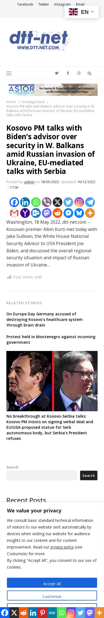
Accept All (52, 583)
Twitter (43, 4)
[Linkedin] (25, 202)
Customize (52, 596)
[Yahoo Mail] (25, 213)
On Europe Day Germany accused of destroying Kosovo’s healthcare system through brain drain (44, 319)
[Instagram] (79, 202)
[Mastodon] (47, 213)
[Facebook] (14, 202)
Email (80, 4)
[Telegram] (90, 202)
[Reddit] (57, 213)
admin (29, 181)
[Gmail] (14, 213)
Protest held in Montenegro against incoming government (50, 339)
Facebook (25, 4)
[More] (90, 213)
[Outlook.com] (36, 213)
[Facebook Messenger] (68, 213)
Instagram (62, 4)
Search (12, 467)
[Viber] (47, 202)
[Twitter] (68, 202)
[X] (57, 202)
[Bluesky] (79, 213)
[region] (52, 560)
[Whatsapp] (36, 202)
